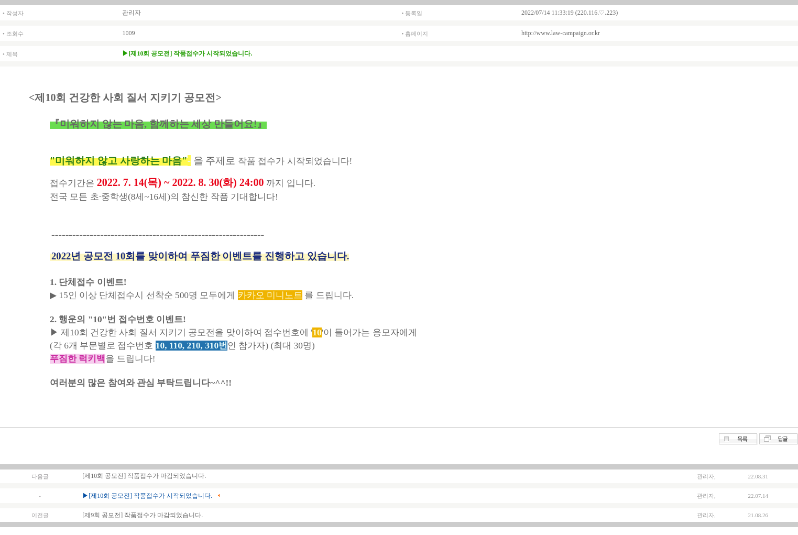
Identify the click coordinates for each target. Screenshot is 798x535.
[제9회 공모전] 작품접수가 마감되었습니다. (142, 515)
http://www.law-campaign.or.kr (560, 33)
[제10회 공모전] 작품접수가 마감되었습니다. (144, 475)
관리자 (131, 12)
